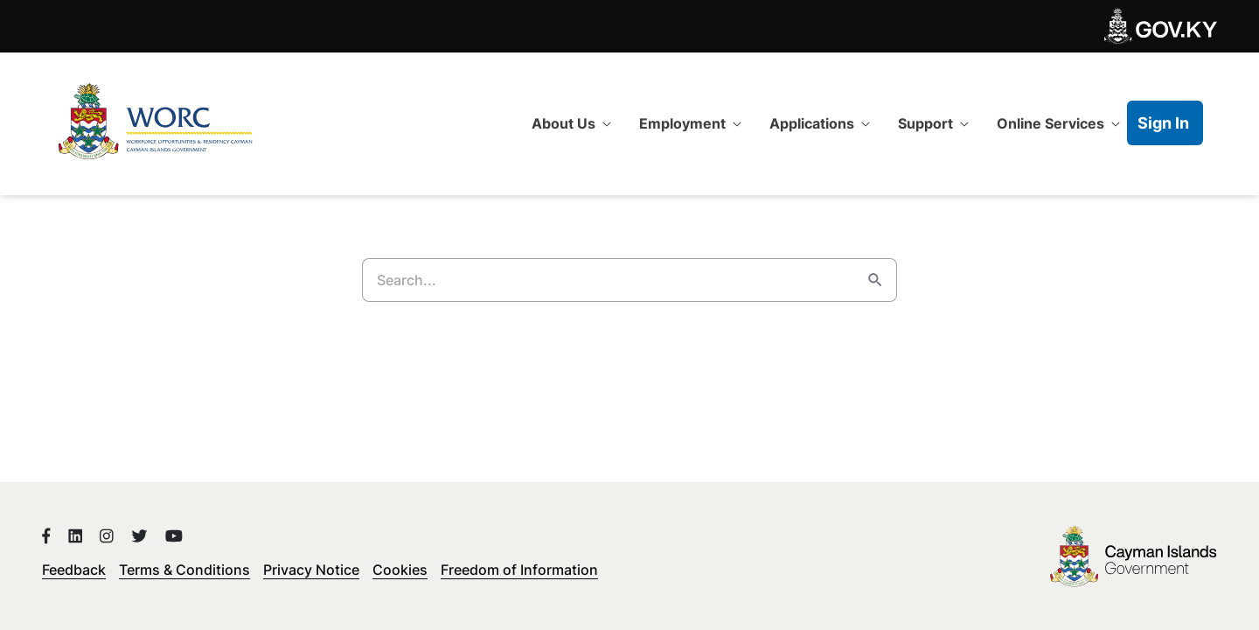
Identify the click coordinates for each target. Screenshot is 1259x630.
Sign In (1163, 123)
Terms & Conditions (184, 569)
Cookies (400, 569)
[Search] (608, 280)
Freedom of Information (519, 569)
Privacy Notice (311, 569)
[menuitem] (571, 123)
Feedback (74, 569)
